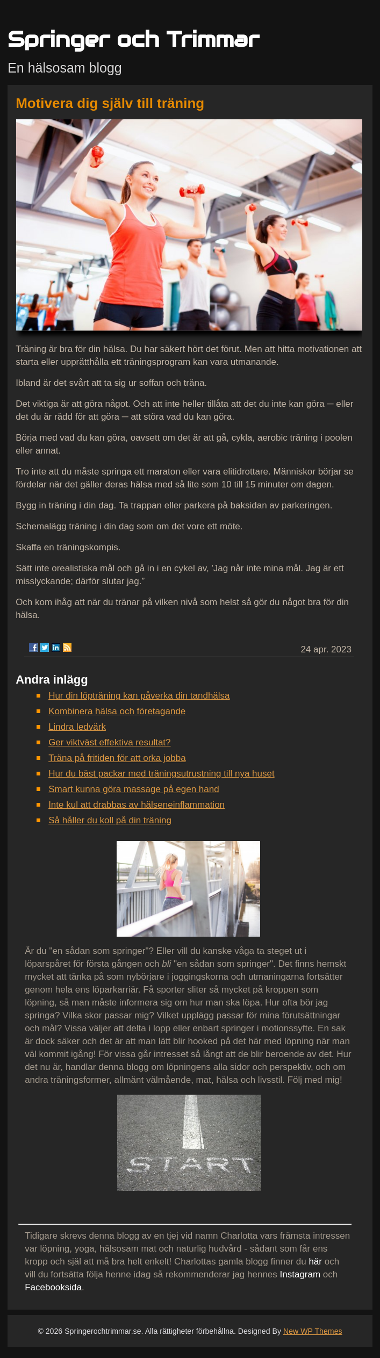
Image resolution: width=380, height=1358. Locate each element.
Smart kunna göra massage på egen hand (133, 789)
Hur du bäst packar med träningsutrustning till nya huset (161, 773)
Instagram (300, 1274)
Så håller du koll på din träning (109, 820)
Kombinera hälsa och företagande (116, 711)
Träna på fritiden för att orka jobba (116, 758)
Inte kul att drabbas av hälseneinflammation (136, 805)
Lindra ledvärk (77, 727)
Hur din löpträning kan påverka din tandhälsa (139, 696)
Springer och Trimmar (133, 39)
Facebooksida (53, 1287)
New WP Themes (312, 1331)
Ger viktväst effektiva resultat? (109, 742)
